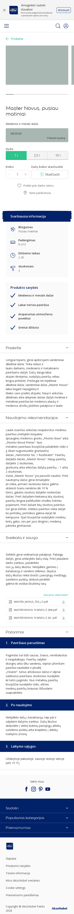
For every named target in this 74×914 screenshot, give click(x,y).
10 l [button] (57, 155)
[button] (66, 26)
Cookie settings (15, 868)
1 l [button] (16, 155)
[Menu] (6, 26)
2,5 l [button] (37, 155)
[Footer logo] (16, 826)
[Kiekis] (17, 174)
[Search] (58, 26)
